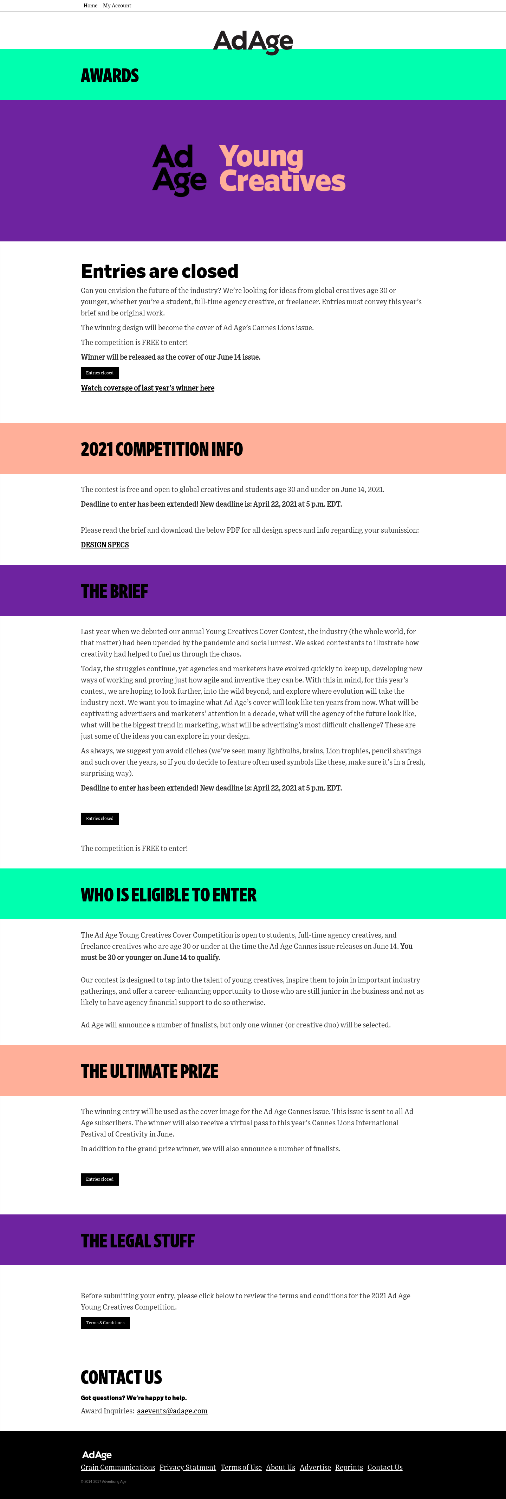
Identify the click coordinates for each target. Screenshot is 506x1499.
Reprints (349, 1467)
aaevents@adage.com (172, 1411)
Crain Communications (118, 1467)
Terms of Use (241, 1467)
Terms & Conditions (105, 1323)
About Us (280, 1467)
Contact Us (385, 1467)
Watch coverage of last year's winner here (147, 388)
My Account (117, 5)
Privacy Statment (188, 1467)
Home (91, 5)
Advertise (315, 1467)
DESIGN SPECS (105, 545)
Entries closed (99, 373)
